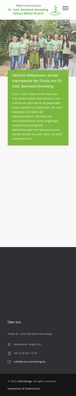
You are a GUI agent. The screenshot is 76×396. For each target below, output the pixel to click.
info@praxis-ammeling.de (29, 361)
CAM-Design (24, 381)
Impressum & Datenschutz (24, 388)
